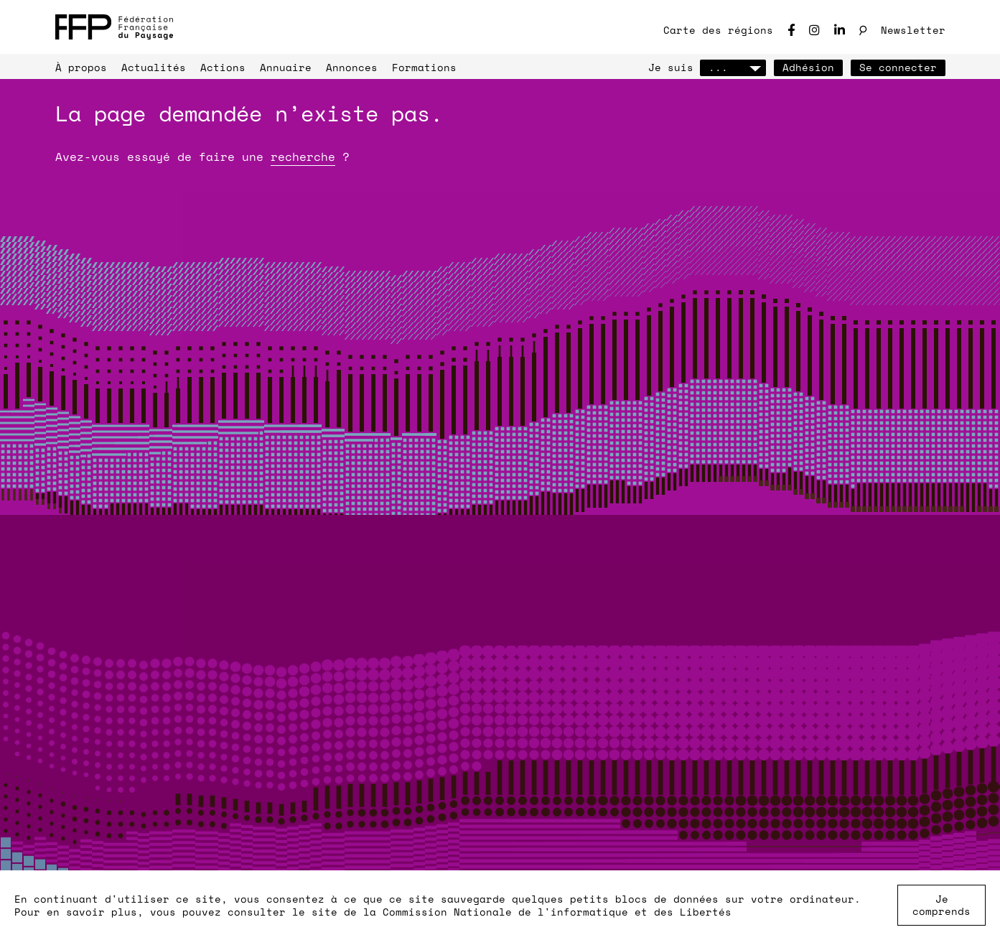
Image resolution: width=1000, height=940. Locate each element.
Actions (223, 67)
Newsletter (913, 29)
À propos (81, 67)
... (733, 67)
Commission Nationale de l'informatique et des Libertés (557, 911)
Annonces (352, 67)
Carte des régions (718, 29)
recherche (303, 156)
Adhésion (808, 67)
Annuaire (286, 67)
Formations (424, 67)
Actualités (153, 67)
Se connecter (898, 67)
